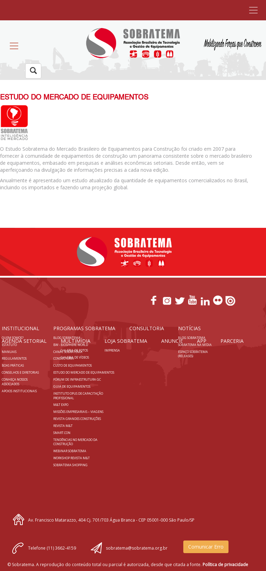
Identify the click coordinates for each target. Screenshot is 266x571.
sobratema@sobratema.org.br (137, 548)
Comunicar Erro (206, 546)
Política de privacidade (225, 564)
